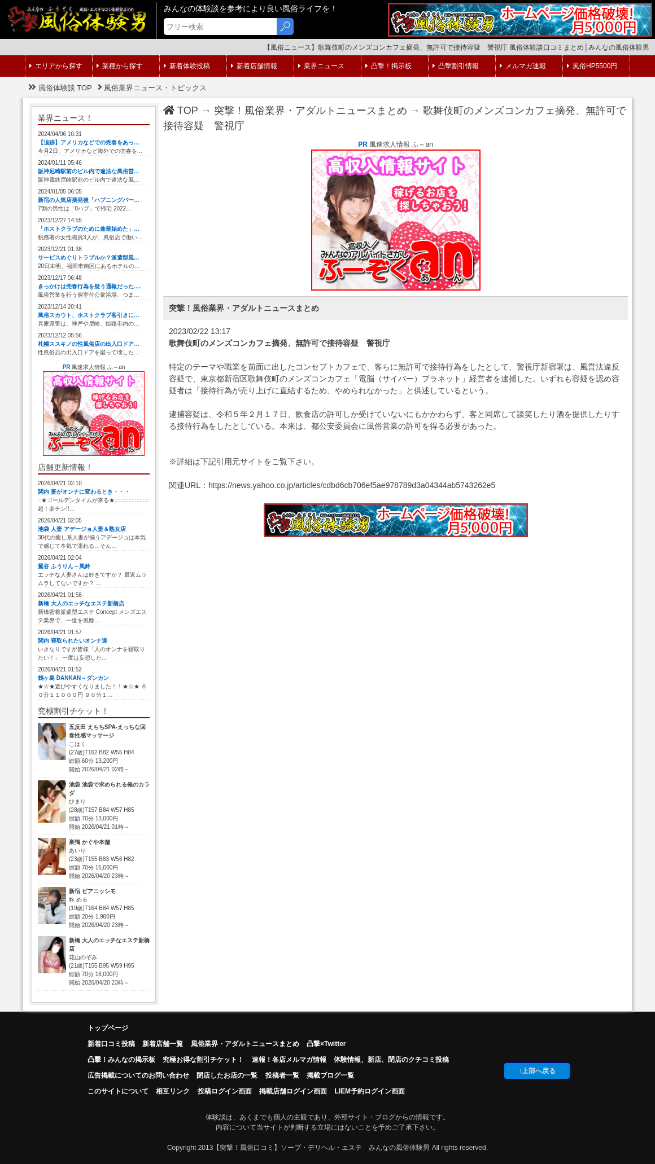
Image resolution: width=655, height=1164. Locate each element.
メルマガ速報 (523, 66)
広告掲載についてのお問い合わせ (138, 1075)
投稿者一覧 (282, 1075)
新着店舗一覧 (162, 1044)
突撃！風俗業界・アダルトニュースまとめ (310, 110)
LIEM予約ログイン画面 (369, 1091)
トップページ (108, 1028)
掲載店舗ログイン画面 (293, 1091)
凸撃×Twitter (326, 1044)
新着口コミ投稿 (111, 1044)
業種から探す (120, 66)
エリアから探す (55, 66)
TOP (180, 110)
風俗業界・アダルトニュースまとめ (245, 1044)
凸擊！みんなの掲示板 (121, 1060)
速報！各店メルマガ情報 (289, 1060)
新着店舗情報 (254, 66)
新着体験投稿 (187, 66)
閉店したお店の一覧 (227, 1075)
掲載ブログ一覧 (330, 1075)
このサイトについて (118, 1091)
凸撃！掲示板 (388, 66)
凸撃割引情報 (456, 66)
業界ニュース (321, 66)
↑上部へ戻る (537, 1071)
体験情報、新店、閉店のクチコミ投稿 (391, 1060)
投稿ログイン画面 (225, 1091)
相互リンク (173, 1091)
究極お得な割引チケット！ (203, 1060)
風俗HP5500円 (592, 66)
